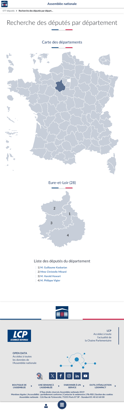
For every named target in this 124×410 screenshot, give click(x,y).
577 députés (9, 11)
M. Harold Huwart (50, 276)
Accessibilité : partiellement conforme (45, 394)
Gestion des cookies (104, 394)
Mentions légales (18, 394)
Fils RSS (90, 394)
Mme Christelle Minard (53, 272)
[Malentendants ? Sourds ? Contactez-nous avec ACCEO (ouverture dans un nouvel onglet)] (39, 376)
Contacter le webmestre (74, 394)
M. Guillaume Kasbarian (53, 267)
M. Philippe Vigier (50, 280)
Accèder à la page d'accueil (4, 4)
